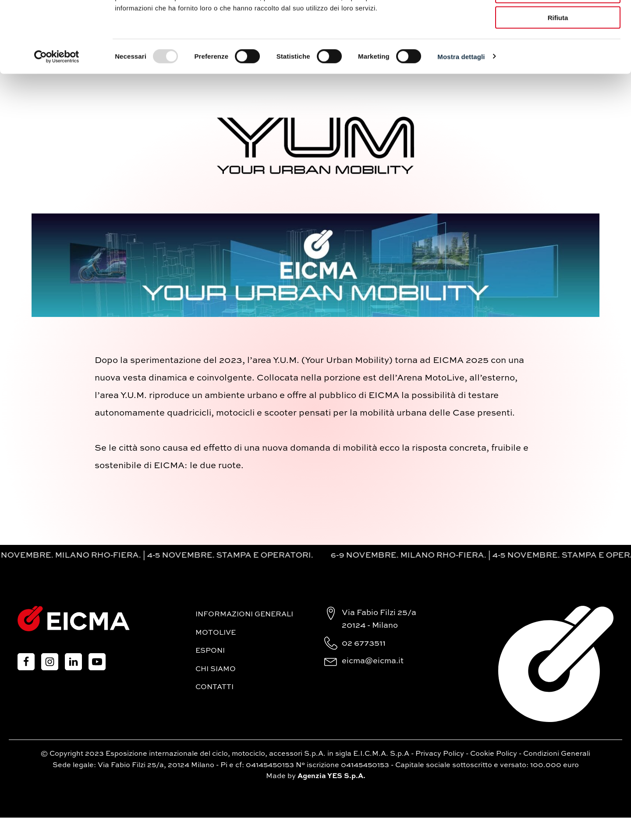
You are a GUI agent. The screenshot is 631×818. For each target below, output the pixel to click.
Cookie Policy (493, 754)
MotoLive (215, 633)
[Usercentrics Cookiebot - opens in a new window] (56, 112)
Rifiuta (558, 73)
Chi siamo (215, 669)
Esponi (210, 651)
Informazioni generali (244, 615)
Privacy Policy (439, 754)
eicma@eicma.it (373, 661)
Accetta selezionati (557, 47)
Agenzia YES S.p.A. (331, 776)
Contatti (214, 688)
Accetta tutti (558, 21)
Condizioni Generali (556, 754)
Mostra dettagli (461, 112)
